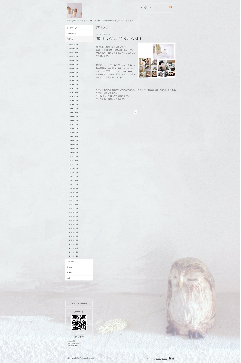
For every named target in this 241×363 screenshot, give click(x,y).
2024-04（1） (74, 64)
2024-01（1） (74, 72)
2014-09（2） (74, 256)
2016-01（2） (74, 196)
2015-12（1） (74, 200)
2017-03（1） (74, 168)
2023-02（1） (74, 80)
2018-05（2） (74, 148)
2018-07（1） (74, 140)
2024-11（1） (74, 52)
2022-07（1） (74, 84)
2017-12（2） (74, 156)
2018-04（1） (74, 152)
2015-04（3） (74, 228)
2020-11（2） (74, 112)
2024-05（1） (74, 60)
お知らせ (70, 39)
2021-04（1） (74, 100)
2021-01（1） (74, 104)
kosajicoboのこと (73, 33)
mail (68, 278)
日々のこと (71, 267)
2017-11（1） (74, 160)
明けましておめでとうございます (119, 38)
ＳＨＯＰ (70, 272)
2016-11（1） (74, 180)
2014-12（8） (74, 244)
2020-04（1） (74, 120)
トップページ (72, 28)
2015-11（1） (74, 204)
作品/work (70, 261)
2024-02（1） (74, 68)
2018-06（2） (74, 144)
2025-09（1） (74, 48)
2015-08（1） (74, 216)
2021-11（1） (74, 92)
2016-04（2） (74, 188)
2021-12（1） (74, 88)
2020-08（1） (74, 116)
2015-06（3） (74, 220)
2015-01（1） (74, 240)
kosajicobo (75, 358)
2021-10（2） (74, 96)
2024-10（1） (74, 56)
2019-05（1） (74, 132)
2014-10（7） (74, 252)
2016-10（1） (74, 184)
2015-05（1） (74, 224)
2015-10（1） (74, 208)
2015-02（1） (74, 236)
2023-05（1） (74, 76)
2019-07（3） (74, 128)
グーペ (158, 359)
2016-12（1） (74, 176)
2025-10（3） (74, 44)
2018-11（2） (74, 136)
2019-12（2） (74, 124)
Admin (164, 359)
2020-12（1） (74, 108)
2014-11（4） (74, 248)
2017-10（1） (74, 164)
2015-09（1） (74, 212)
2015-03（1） (74, 232)
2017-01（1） (74, 172)
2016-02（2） (74, 192)
